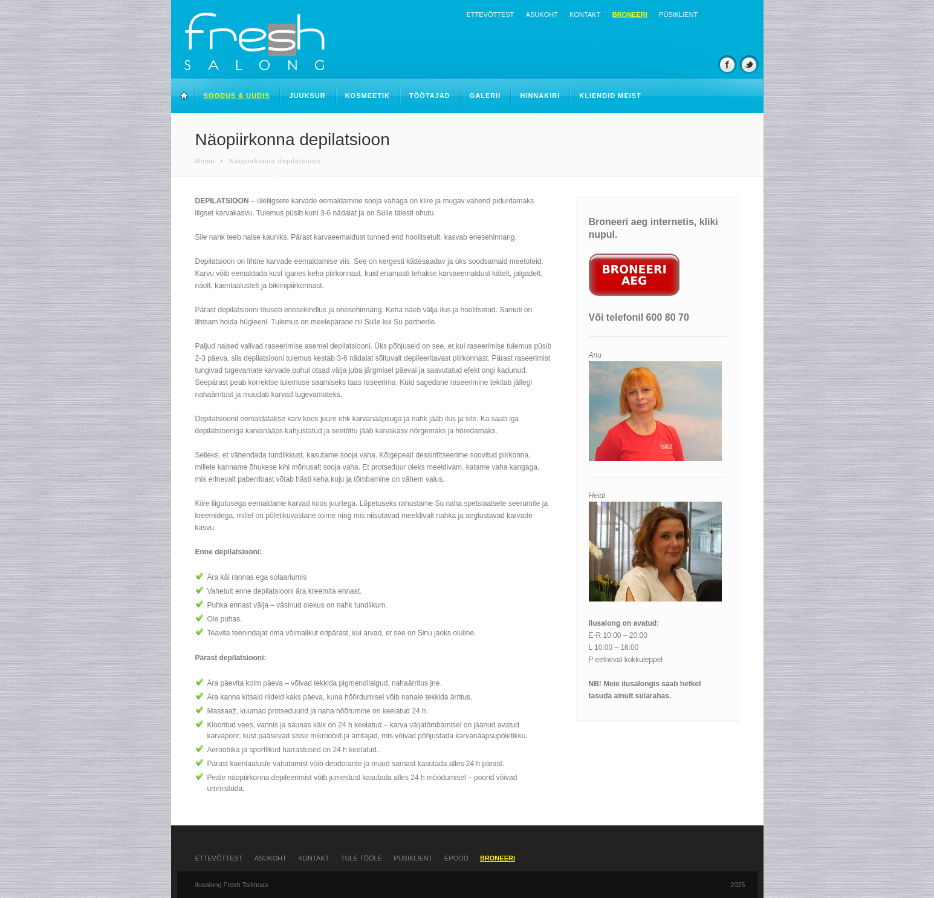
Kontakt (584, 14)
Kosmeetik (367, 95)
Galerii (485, 95)
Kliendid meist (610, 95)
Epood (456, 858)
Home (205, 161)
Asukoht (542, 14)
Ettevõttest (490, 14)
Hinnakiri (540, 95)
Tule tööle (361, 858)
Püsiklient (678, 14)
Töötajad (429, 95)
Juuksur (307, 95)
